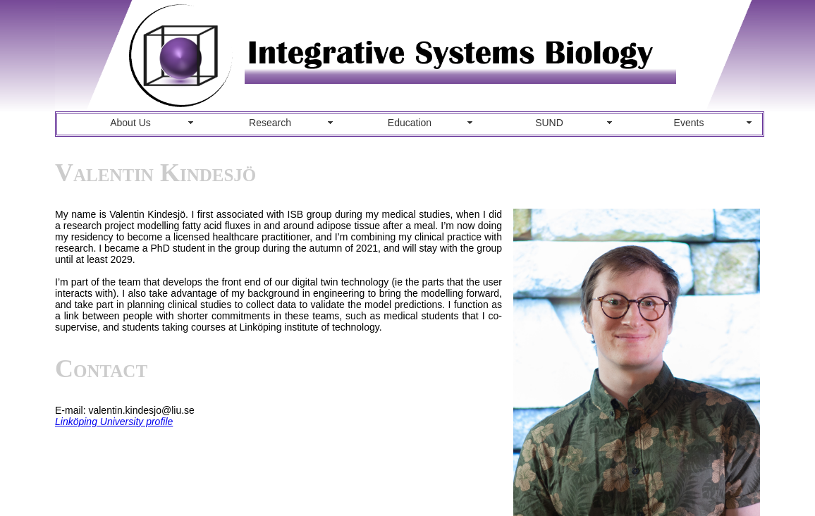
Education (409, 122)
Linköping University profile (114, 421)
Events (689, 122)
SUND (549, 122)
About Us (130, 122)
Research (270, 122)
